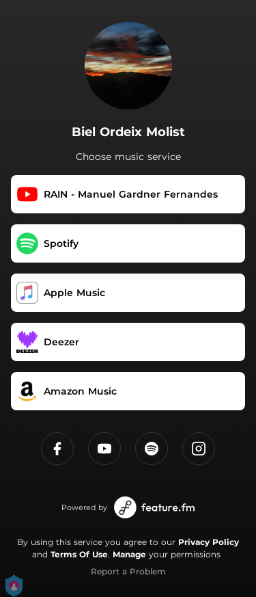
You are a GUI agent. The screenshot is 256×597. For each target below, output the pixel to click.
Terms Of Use (79, 554)
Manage (129, 554)
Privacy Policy (208, 542)
